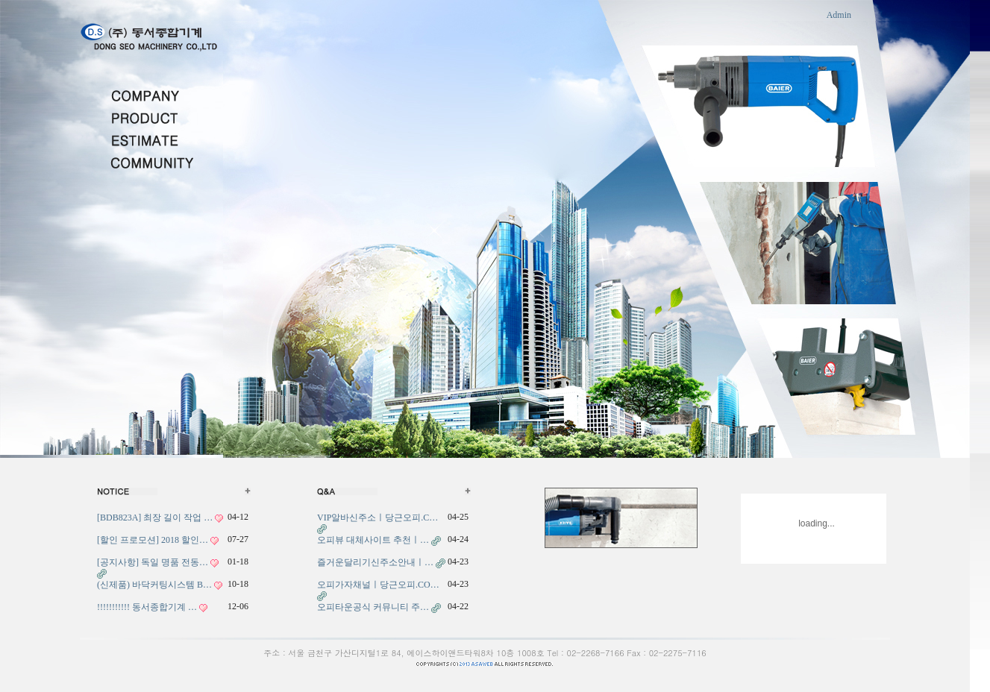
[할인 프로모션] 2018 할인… (152, 540)
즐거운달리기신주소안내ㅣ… (375, 562)
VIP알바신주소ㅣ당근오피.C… (377, 517)
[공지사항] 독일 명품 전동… (152, 562)
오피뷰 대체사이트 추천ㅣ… (373, 540)
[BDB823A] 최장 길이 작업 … (155, 517)
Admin (839, 15)
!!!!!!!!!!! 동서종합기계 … (147, 607)
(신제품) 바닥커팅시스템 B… (154, 584)
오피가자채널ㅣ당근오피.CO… (378, 584)
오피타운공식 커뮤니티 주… (373, 607)
